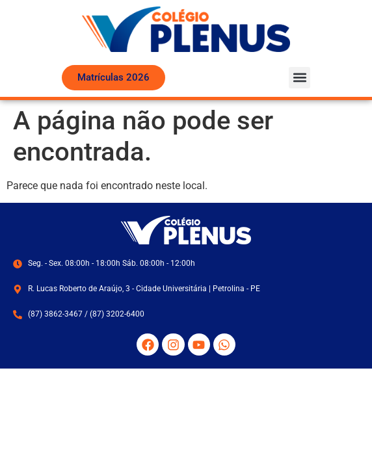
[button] (299, 77)
